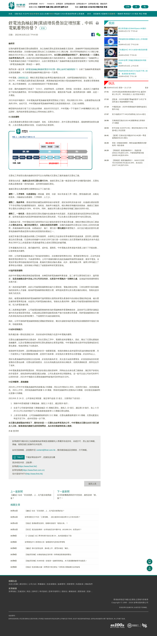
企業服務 (80, 14)
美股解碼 (111, 14)
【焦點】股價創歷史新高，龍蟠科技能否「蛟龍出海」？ (46, 523)
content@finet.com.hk (45, 450)
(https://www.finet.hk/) (27, 466)
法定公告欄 (44, 14)
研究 (59, 7)
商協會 (57, 14)
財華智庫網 (33, 4)
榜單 (43, 7)
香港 (105, 7)
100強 (89, 7)
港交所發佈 (34, 14)
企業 (55, 7)
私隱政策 (80, 584)
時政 (101, 7)
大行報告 (135, 14)
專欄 (145, 14)
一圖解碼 (119, 14)
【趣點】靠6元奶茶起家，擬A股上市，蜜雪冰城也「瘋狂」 (47, 548)
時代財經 (43, 591)
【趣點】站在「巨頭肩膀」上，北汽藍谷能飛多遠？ (44, 511)
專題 (98, 7)
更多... (90, 591)
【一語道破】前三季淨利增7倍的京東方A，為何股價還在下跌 (48, 536)
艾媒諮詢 (21, 591)
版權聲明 (61, 584)
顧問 (62, 7)
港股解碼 (97, 14)
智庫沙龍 (93, 4)
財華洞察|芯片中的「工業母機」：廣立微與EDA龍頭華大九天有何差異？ (52, 517)
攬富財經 (81, 591)
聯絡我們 (103, 4)
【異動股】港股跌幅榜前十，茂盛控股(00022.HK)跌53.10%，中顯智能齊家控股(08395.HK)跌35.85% (128, 152)
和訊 (29, 591)
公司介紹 (32, 584)
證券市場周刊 (54, 591)
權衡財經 (72, 591)
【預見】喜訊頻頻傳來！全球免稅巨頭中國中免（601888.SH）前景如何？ (53, 529)
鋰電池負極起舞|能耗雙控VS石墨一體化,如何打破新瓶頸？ (51, 69)
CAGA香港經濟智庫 (68, 14)
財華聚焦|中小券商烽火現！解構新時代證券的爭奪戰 (45, 542)
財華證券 (59, 4)
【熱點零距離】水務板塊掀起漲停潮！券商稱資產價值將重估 (48, 554)
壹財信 (64, 591)
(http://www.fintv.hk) (34, 474)
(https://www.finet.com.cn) (33, 470)
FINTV (41, 4)
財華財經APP (81, 4)
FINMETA (50, 4)
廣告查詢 (23, 584)
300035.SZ (23, 78)
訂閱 (127, 7)
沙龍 (51, 7)
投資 (85, 7)
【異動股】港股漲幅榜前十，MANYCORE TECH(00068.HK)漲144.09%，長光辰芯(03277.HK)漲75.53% (128, 162)
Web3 (51, 14)
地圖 (47, 7)
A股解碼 (104, 14)
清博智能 (12, 591)
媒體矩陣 (70, 4)
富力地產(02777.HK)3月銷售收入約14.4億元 (129, 114)
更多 (146, 88)
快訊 (20, 14)
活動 (16, 14)
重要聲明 (70, 584)
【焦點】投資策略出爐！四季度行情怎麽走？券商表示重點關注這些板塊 (52, 567)
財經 (81, 7)
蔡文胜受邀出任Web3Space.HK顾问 (132, 28)
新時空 (35, 591)
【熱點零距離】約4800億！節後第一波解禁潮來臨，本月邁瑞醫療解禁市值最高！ (56, 561)
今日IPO (26, 14)
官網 (40, 7)
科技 (94, 7)
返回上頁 (92, 484)
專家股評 (127, 14)
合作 (66, 7)
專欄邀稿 (41, 584)
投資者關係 (51, 584)
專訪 (141, 14)
